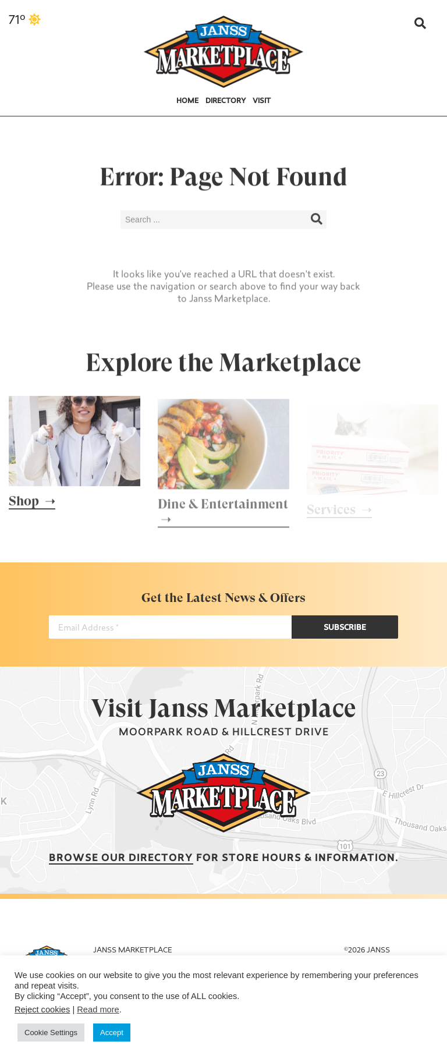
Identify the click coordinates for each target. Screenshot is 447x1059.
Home (187, 101)
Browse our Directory (121, 858)
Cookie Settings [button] (50, 1032)
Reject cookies (42, 1009)
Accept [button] (111, 1032)
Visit (262, 101)
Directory (225, 101)
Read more (98, 1009)
